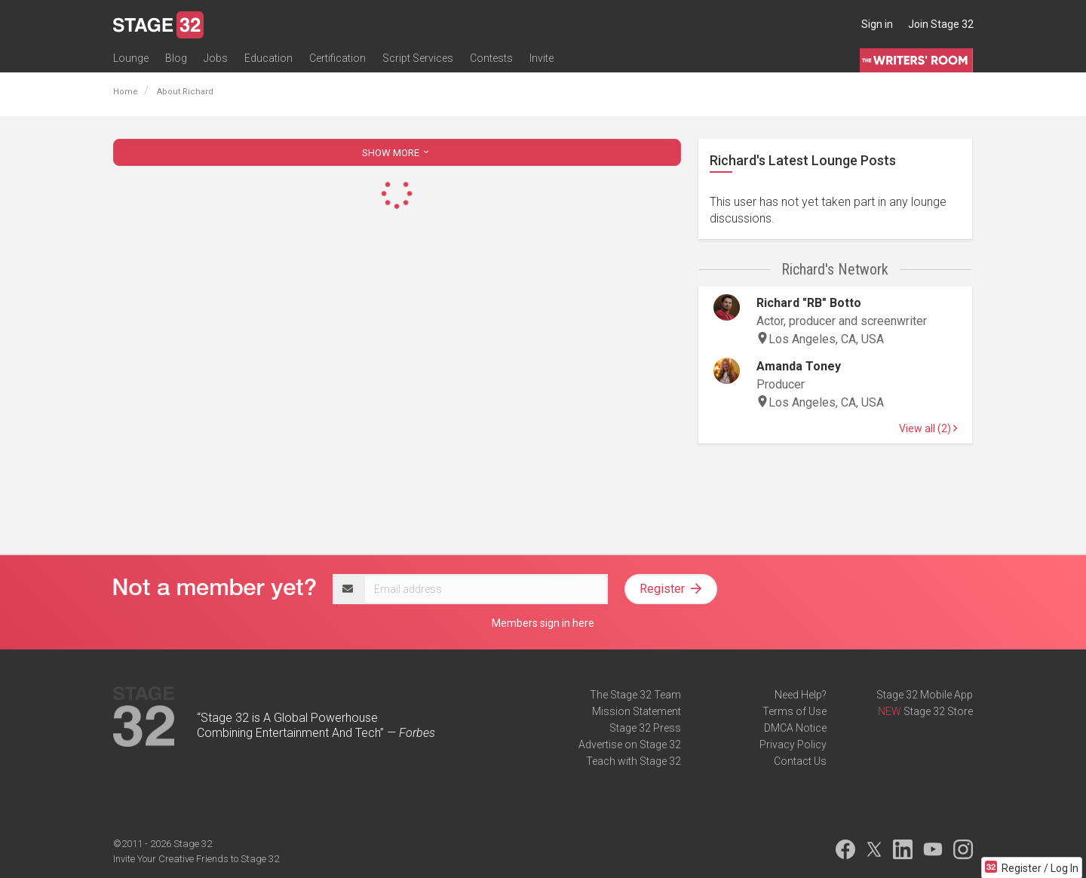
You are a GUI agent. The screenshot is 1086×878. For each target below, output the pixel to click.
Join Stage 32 (941, 24)
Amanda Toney (798, 366)
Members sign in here (543, 623)
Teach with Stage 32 (633, 761)
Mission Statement (636, 711)
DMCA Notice (795, 728)
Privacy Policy (793, 744)
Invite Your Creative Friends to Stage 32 (196, 858)
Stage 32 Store (938, 711)
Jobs (216, 58)
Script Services (417, 58)
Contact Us (800, 761)
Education (268, 58)
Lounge (131, 58)
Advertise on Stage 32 (629, 744)
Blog (176, 58)
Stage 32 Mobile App (924, 695)
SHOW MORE (396, 152)
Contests (491, 58)
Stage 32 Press (645, 728)
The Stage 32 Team (635, 695)
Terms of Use (794, 711)
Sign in (877, 24)
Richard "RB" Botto (808, 303)
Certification (337, 58)
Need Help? (801, 695)
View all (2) (928, 428)
